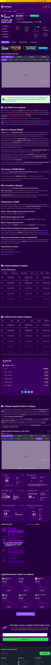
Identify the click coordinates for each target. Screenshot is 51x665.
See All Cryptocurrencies (25, 614)
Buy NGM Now (34, 15)
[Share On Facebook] (22, 392)
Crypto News (12, 249)
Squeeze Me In (25, 639)
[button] (45, 7)
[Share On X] (19, 392)
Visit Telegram (21, 490)
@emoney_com (7, 433)
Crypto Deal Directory (41, 232)
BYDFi (19, 122)
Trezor (47, 124)
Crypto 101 (3, 662)
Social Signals (33, 42)
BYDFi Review (37, 664)
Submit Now (44, 485)
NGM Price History (23, 42)
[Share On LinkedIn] (25, 392)
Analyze (8, 590)
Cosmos (9, 132)
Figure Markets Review (39, 662)
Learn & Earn (3, 660)
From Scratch (10, 254)
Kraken (7, 122)
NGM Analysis (5, 42)
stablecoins (29, 138)
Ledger (42, 124)
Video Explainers (16, 252)
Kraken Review (38, 660)
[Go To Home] (2, 11)
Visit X (22, 475)
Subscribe (45, 653)
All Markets (14, 42)
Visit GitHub (21, 505)
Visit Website (46, 490)
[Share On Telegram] (28, 392)
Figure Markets (12, 122)
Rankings (10, 11)
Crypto (6, 11)
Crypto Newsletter (4, 664)
